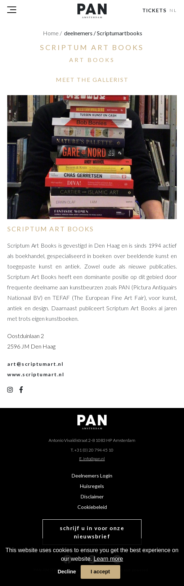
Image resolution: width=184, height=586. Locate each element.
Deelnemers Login (92, 475)
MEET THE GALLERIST (92, 79)
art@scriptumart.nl (35, 364)
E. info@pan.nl (92, 458)
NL (174, 10)
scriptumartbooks (119, 33)
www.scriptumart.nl (35, 374)
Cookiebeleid (92, 507)
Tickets (154, 10)
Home (52, 33)
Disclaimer (92, 496)
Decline (67, 571)
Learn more (108, 559)
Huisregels (92, 486)
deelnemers (80, 33)
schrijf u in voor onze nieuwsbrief (92, 532)
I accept (100, 571)
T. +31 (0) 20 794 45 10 (92, 450)
